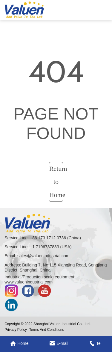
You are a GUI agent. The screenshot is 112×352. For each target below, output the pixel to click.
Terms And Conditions (46, 330)
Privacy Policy (15, 330)
